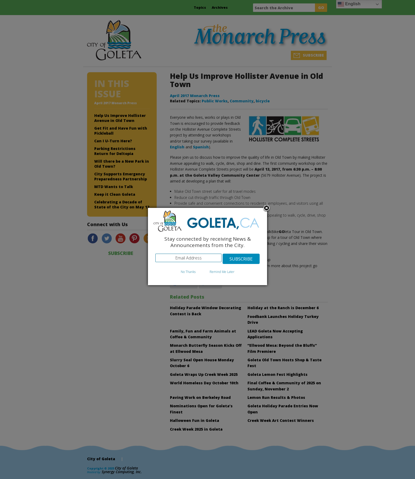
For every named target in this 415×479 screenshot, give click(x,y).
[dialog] (207, 246)
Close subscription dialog (266, 208)
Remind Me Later (222, 272)
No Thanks (188, 272)
